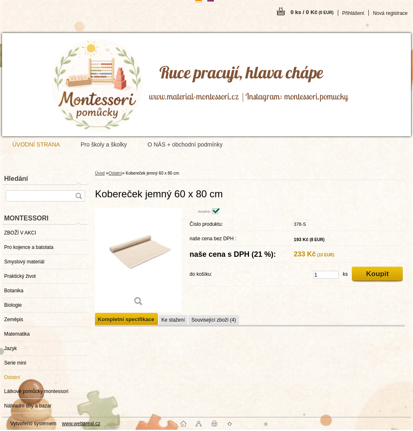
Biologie (13, 305)
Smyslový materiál (24, 262)
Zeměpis (13, 319)
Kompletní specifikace (126, 319)
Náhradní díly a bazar (28, 406)
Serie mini (15, 363)
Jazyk (10, 348)
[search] (78, 196)
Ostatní (12, 377)
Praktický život (20, 276)
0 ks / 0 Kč (311, 12)
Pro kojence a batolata (28, 247)
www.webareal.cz (81, 423)
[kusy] (326, 275)
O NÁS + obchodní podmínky (185, 144)
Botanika (14, 291)
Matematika (17, 334)
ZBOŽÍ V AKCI (20, 233)
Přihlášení (353, 13)
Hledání (16, 178)
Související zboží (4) (213, 320)
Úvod (99, 173)
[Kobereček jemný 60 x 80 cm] (138, 260)
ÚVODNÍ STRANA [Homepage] (36, 144)
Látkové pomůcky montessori (36, 391)
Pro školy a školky (104, 144)
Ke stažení (173, 320)
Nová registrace (390, 13)
